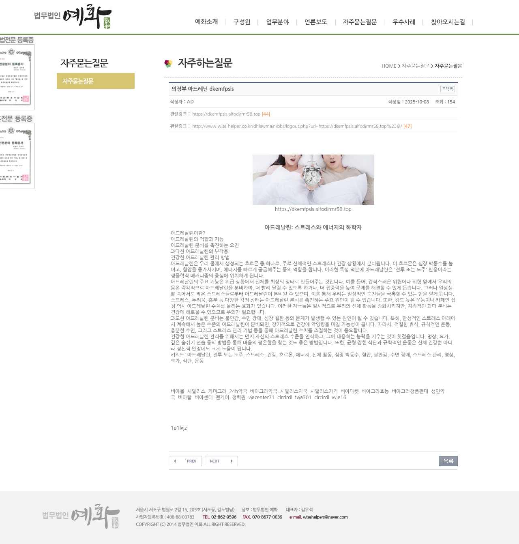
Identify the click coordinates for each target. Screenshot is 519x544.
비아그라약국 (263, 391)
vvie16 (339, 397)
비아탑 (185, 397)
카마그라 (217, 391)
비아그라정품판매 (410, 391)
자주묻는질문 (415, 66)
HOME (389, 66)
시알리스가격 (324, 391)
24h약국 (238, 391)
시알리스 (196, 391)
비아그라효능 (375, 391)
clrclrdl (284, 397)
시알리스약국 (294, 391)
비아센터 (204, 397)
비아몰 (177, 391)
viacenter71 (262, 397)
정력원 (239, 397)
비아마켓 (350, 391)
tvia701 (303, 397)
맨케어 (222, 397)
